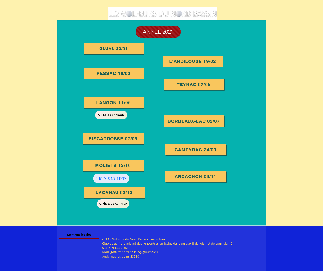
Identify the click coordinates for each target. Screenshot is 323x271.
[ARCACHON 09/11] (195, 176)
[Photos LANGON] (111, 115)
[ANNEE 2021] (158, 32)
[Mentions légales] (79, 235)
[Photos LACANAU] (113, 203)
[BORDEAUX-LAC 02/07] (194, 121)
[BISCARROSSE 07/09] (113, 138)
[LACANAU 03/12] (114, 192)
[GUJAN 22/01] (114, 48)
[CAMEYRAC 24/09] (195, 149)
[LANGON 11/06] (114, 102)
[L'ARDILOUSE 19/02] (193, 61)
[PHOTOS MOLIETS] (111, 178)
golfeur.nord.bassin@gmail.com (134, 252)
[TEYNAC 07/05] (194, 84)
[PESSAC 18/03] (114, 73)
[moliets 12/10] (113, 165)
